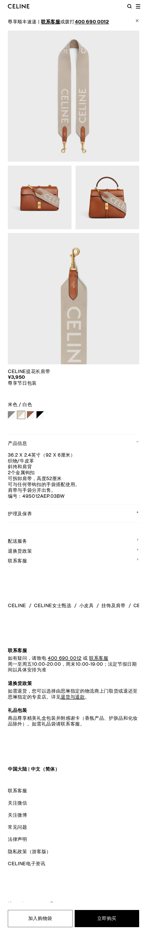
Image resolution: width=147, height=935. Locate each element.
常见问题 (17, 827)
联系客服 (17, 790)
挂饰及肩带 (113, 605)
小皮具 (86, 605)
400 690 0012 (64, 658)
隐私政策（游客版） (29, 851)
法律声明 (17, 839)
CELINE (17, 605)
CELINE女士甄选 (52, 605)
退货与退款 (73, 697)
